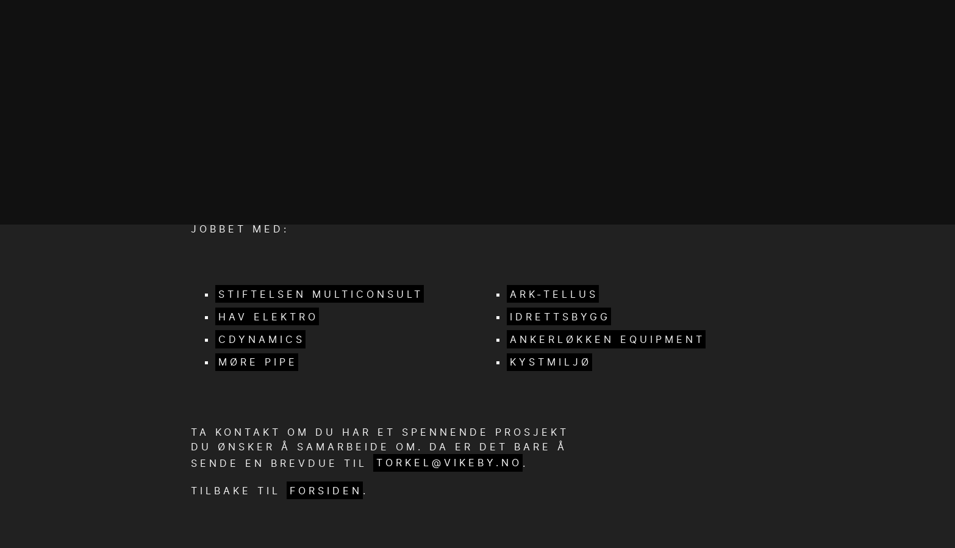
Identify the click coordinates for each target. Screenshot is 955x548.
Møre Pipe (258, 362)
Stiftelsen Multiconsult (320, 294)
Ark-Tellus (554, 294)
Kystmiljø (551, 362)
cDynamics (261, 339)
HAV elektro (268, 317)
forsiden (326, 491)
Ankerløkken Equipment (607, 339)
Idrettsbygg (560, 317)
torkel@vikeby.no (449, 462)
